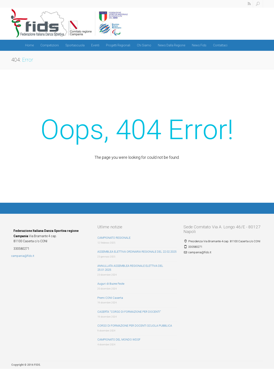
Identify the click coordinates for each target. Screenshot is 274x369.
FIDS (37, 364)
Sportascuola (75, 45)
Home (29, 45)
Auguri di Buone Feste (110, 283)
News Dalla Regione (171, 45)
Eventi (95, 45)
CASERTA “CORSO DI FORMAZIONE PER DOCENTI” (129, 311)
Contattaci (220, 45)
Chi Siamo (144, 45)
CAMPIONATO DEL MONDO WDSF (118, 339)
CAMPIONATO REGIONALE (113, 237)
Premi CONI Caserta (110, 297)
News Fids (199, 45)
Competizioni (49, 45)
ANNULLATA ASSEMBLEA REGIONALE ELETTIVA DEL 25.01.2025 (130, 268)
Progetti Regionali (118, 45)
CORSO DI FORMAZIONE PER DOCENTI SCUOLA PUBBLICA (134, 325)
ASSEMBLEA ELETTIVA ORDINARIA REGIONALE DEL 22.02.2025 (136, 251)
